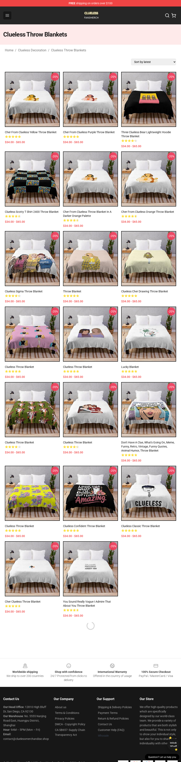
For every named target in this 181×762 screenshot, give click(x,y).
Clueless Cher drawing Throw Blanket (144, 291)
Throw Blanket (72, 291)
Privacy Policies (64, 718)
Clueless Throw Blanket (19, 367)
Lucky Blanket (130, 367)
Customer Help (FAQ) (111, 730)
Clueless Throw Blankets (68, 50)
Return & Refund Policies (113, 718)
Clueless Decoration (32, 50)
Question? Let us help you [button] (162, 757)
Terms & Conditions (67, 712)
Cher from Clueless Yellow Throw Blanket (31, 132)
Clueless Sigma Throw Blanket (24, 291)
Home (9, 50)
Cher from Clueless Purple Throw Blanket (89, 132)
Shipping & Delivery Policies (115, 707)
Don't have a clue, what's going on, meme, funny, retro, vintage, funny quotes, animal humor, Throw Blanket (148, 446)
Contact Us (105, 724)
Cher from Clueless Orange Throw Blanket (147, 211)
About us (60, 707)
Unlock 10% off (173, 744)
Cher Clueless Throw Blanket (23, 601)
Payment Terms (108, 712)
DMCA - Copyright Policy (70, 724)
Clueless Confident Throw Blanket (84, 526)
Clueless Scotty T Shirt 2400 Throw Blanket (32, 211)
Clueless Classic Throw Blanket (140, 526)
